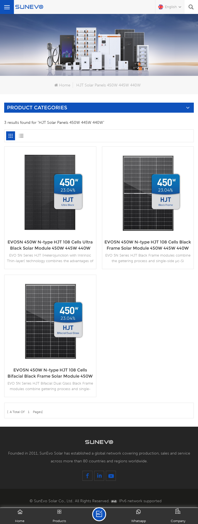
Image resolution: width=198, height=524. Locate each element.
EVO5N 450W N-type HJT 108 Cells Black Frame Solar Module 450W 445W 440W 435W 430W (147, 245)
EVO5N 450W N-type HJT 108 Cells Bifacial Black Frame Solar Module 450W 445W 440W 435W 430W (50, 373)
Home (62, 85)
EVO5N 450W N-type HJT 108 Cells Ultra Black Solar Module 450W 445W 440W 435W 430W (50, 245)
